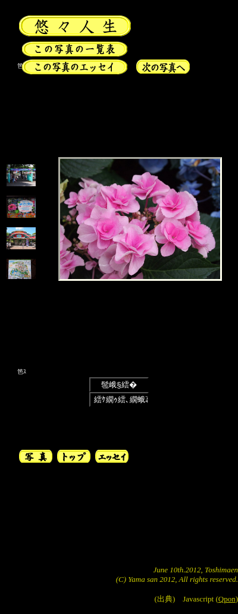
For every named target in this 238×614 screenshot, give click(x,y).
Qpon (227, 598)
